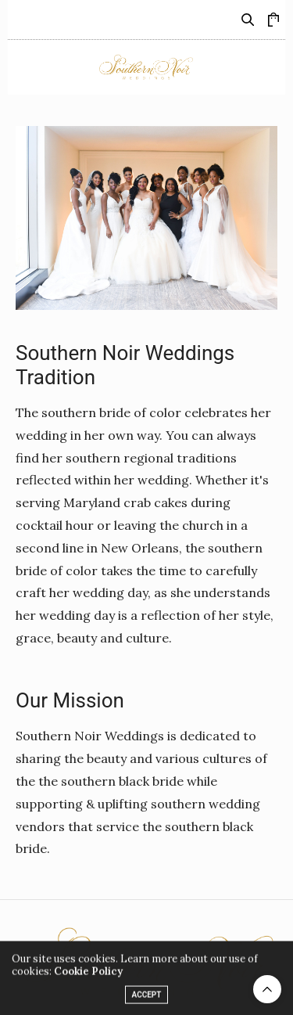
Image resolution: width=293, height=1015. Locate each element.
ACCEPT (147, 998)
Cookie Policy (88, 974)
